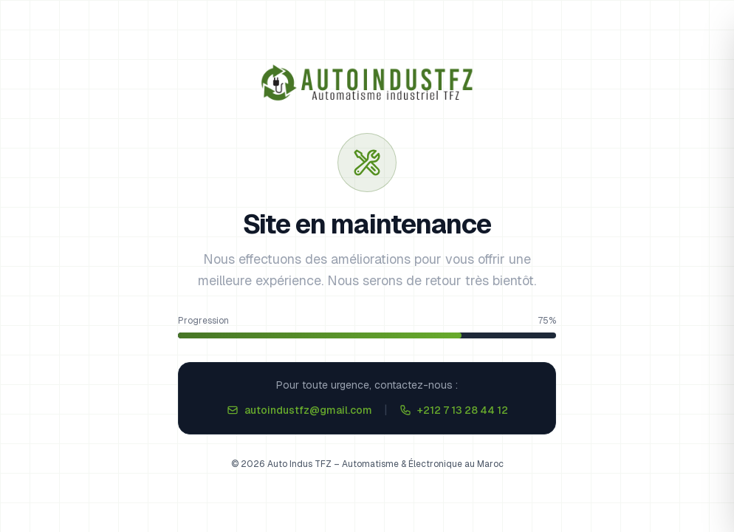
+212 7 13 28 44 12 (453, 410)
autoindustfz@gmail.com (299, 410)
